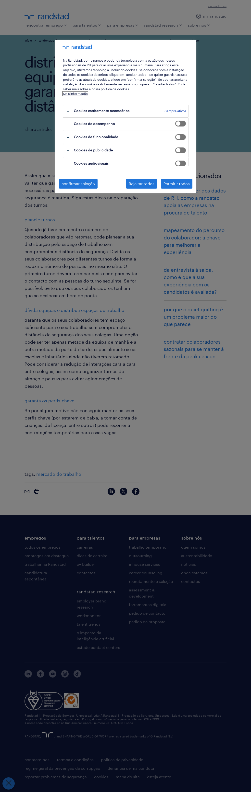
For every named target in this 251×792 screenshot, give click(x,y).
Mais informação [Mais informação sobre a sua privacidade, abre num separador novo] (75, 94)
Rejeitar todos (141, 183)
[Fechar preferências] (8, 783)
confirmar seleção (78, 183)
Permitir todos (176, 183)
